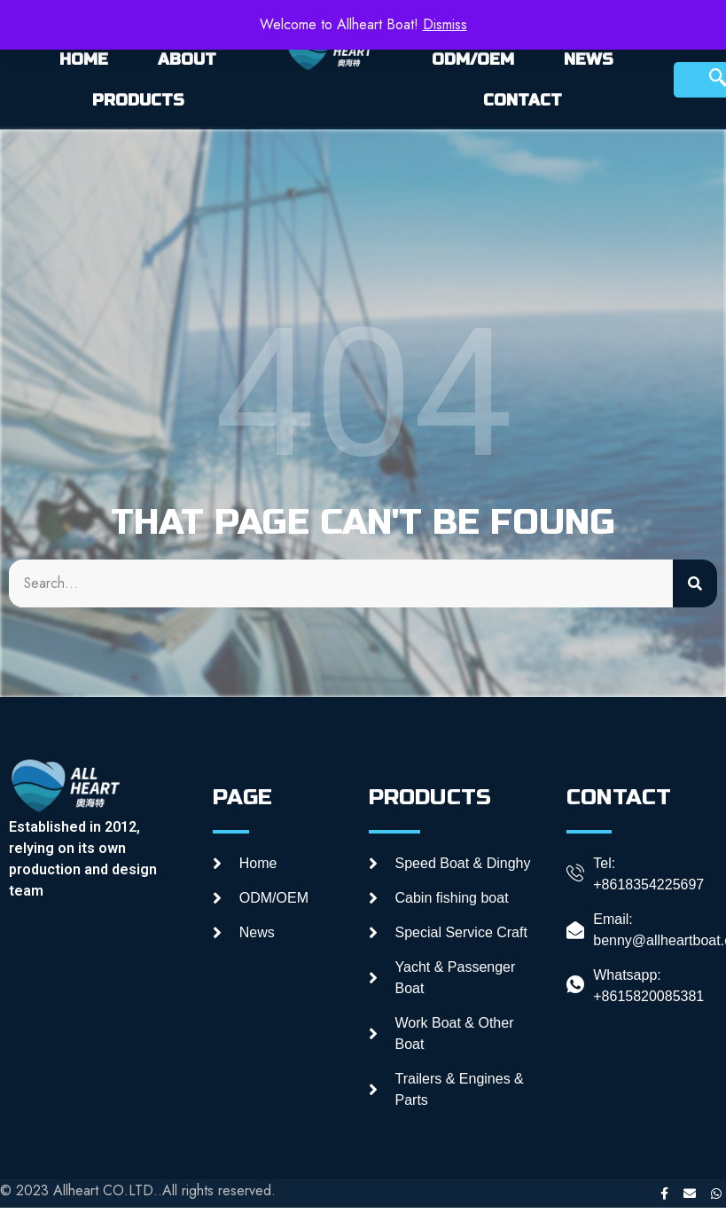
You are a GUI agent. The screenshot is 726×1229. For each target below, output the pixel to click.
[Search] (695, 583)
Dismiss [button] (445, 24)
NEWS (588, 59)
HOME (83, 59)
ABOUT (187, 59)
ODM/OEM (473, 59)
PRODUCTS (138, 100)
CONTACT (522, 100)
